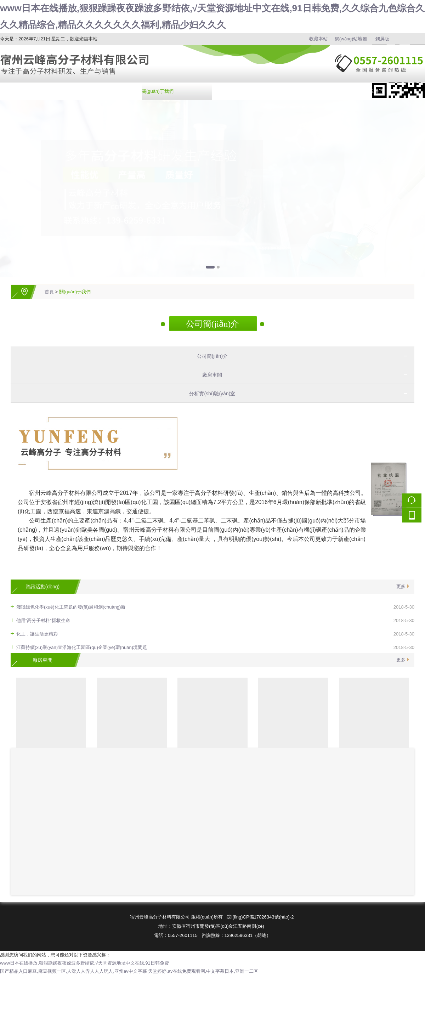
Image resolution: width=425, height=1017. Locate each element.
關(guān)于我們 (158, 91)
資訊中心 (221, 91)
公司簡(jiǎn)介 (212, 323)
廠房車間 (209, 375)
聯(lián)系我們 (368, 91)
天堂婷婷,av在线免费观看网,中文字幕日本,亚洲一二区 (203, 971)
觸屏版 (382, 38)
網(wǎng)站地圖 (351, 38)
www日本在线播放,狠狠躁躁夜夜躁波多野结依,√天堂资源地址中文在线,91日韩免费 (84, 963)
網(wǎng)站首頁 (16, 91)
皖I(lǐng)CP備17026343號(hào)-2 (260, 917)
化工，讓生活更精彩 (37, 634)
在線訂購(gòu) (297, 91)
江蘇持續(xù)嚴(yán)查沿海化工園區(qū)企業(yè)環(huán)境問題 (81, 647)
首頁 (49, 291)
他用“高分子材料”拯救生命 (43, 620)
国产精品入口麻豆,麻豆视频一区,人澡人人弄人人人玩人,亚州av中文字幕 (73, 971)
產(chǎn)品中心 (86, 91)
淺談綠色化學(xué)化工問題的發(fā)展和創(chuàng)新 (70, 607)
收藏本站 (318, 38)
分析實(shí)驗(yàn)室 (209, 393)
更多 (401, 586)
